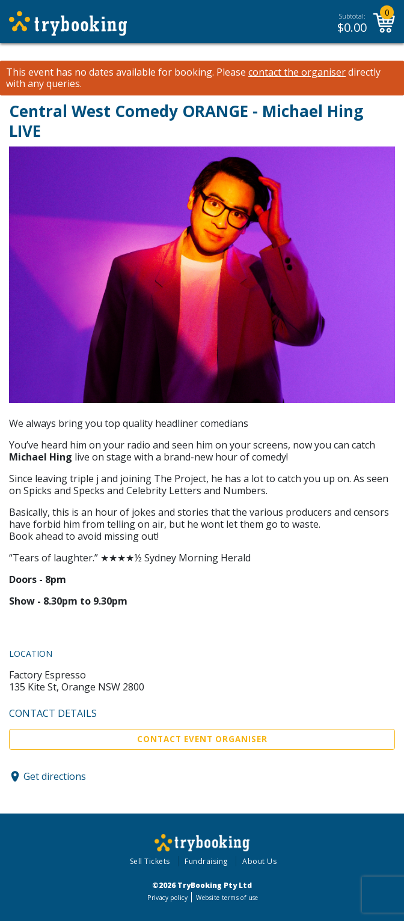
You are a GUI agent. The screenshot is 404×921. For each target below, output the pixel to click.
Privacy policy (167, 897)
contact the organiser (297, 72)
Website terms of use (227, 897)
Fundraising (206, 861)
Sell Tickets (150, 861)
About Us (259, 861)
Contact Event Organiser (202, 739)
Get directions (54, 776)
